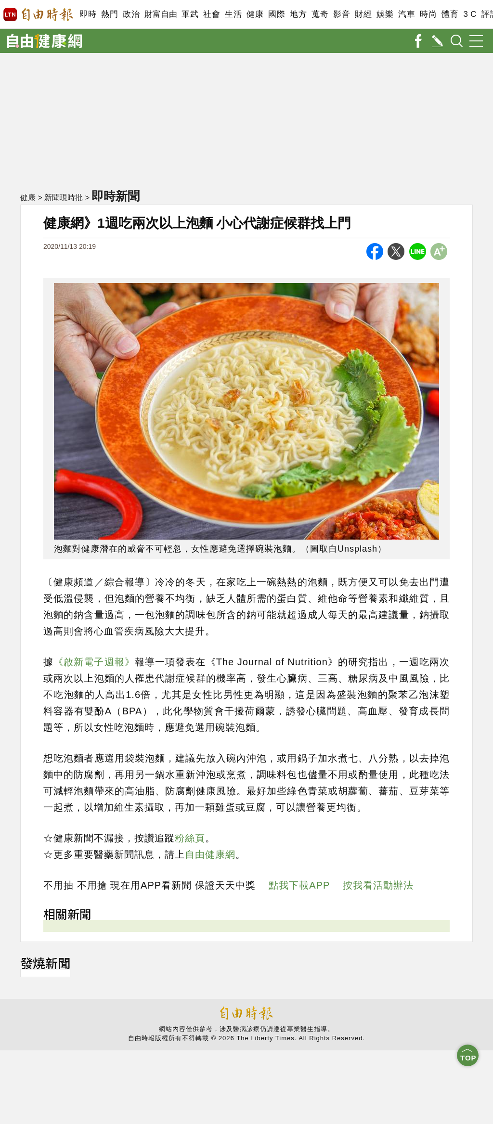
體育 (449, 14)
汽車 (406, 14)
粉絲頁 (190, 838)
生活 (233, 14)
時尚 (428, 14)
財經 (363, 14)
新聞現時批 (63, 198)
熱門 (109, 14)
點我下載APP (299, 885)
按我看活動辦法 (378, 885)
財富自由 (160, 14)
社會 (211, 14)
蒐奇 (319, 14)
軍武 (190, 14)
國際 (276, 14)
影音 (341, 14)
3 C (470, 14)
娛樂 (384, 14)
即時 (87, 14)
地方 (298, 14)
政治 (131, 14)
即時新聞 (115, 196)
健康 (254, 14)
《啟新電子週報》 (94, 662)
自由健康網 (210, 854)
